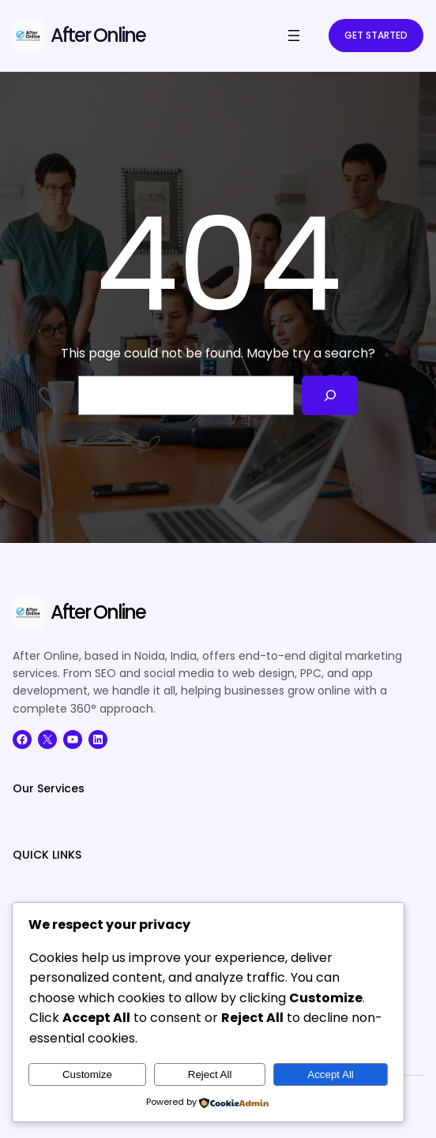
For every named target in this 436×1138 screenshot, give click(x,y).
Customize (87, 1074)
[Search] (330, 395)
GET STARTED (376, 35)
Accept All (330, 1074)
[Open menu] (293, 35)
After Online (98, 35)
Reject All (210, 1074)
